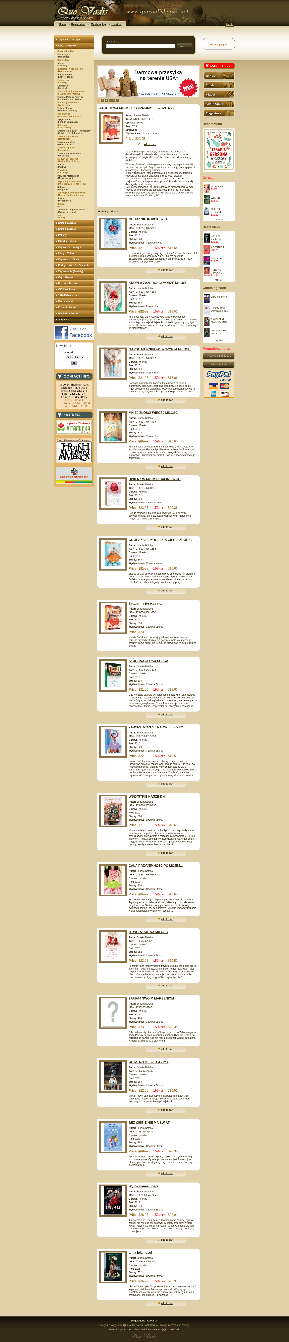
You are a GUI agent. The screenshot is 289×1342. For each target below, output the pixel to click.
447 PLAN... (217, 258)
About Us (152, 1320)
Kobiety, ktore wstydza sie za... (220, 309)
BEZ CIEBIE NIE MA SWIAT (149, 1122)
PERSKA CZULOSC (216, 271)
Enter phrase (113, 41)
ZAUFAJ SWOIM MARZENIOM (151, 998)
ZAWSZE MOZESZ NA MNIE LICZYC (156, 727)
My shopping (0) (218, 44)
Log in (229, 24)
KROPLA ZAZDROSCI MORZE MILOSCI (158, 283)
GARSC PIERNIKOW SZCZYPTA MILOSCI (160, 349)
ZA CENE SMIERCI (216, 237)
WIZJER (215, 197)
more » (219, 219)
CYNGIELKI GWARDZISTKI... (220, 321)
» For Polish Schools (219, 356)
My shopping (98, 24)
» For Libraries (218, 364)
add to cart (167, 270)
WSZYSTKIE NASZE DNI (147, 796)
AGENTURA (217, 247)
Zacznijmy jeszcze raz (145, 603)
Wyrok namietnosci (143, 1186)
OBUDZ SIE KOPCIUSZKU (148, 219)
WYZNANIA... (218, 186)
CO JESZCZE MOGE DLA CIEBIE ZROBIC (160, 540)
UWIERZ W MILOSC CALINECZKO (155, 479)
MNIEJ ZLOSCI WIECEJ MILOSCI (154, 412)
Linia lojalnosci (140, 1252)
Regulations (138, 1320)
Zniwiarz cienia (219, 296)
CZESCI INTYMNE (216, 210)
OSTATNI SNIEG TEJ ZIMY (149, 1062)
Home (62, 24)
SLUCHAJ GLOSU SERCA (148, 661)
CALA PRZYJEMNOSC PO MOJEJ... (156, 865)
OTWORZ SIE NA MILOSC (148, 932)
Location (116, 24)
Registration (78, 24)
